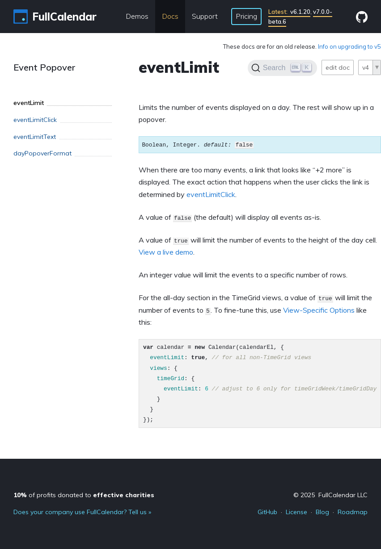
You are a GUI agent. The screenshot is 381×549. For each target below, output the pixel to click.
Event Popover (44, 67)
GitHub (267, 512)
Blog (322, 512)
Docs (170, 16)
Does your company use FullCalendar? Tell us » (82, 512)
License (296, 512)
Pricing (246, 16)
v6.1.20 (289, 11)
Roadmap (353, 512)
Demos (137, 16)
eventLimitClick (210, 194)
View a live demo (166, 251)
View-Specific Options (319, 310)
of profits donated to (83, 495)
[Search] (282, 68)
